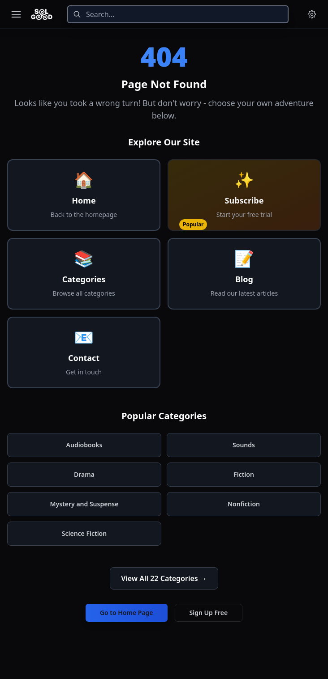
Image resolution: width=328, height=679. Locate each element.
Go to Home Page (126, 612)
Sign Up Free (209, 612)
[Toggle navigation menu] (16, 14)
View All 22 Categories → (164, 578)
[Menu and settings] (312, 14)
